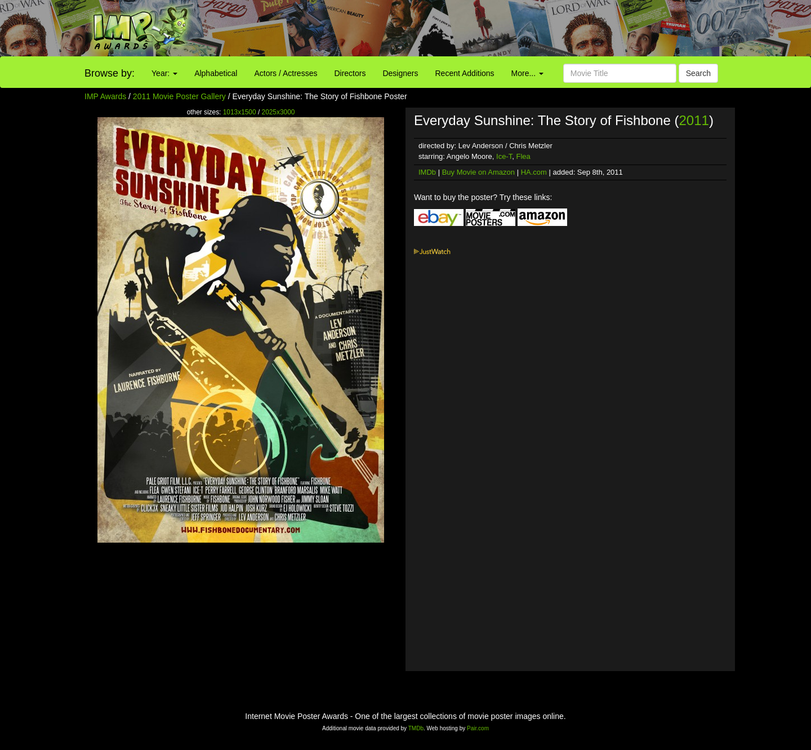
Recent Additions (464, 73)
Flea (523, 156)
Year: (164, 73)
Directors (350, 73)
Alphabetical (215, 73)
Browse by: (109, 73)
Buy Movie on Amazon (478, 172)
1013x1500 (239, 112)
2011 (693, 120)
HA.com (534, 172)
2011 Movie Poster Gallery (179, 96)
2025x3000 (278, 112)
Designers (400, 73)
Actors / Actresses (285, 73)
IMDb (427, 172)
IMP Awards (105, 96)
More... (527, 73)
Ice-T (504, 156)
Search (698, 73)
